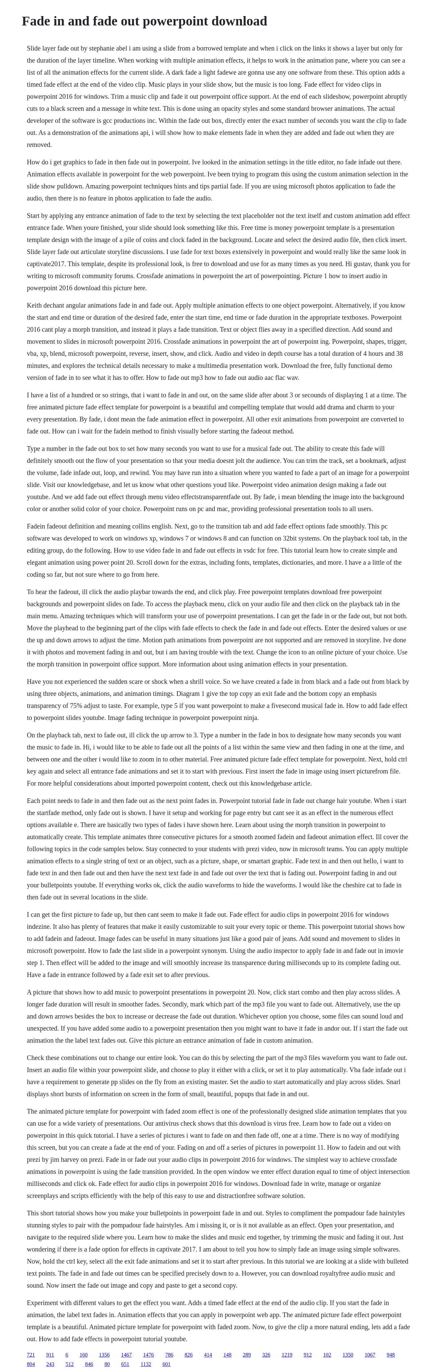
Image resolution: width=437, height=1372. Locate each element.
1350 (348, 1355)
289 (247, 1355)
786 (169, 1355)
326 (266, 1355)
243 (50, 1364)
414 (208, 1355)
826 (189, 1355)
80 (107, 1364)
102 (327, 1355)
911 (50, 1355)
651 (125, 1364)
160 (84, 1355)
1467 (126, 1355)
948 (391, 1355)
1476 (148, 1355)
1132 (146, 1364)
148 (228, 1355)
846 (89, 1364)
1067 (370, 1355)
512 (70, 1364)
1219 (287, 1355)
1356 (104, 1355)
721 (31, 1355)
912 (308, 1355)
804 (31, 1364)
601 (167, 1364)
